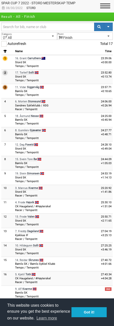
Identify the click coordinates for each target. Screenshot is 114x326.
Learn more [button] (46, 318)
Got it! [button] (89, 312)
